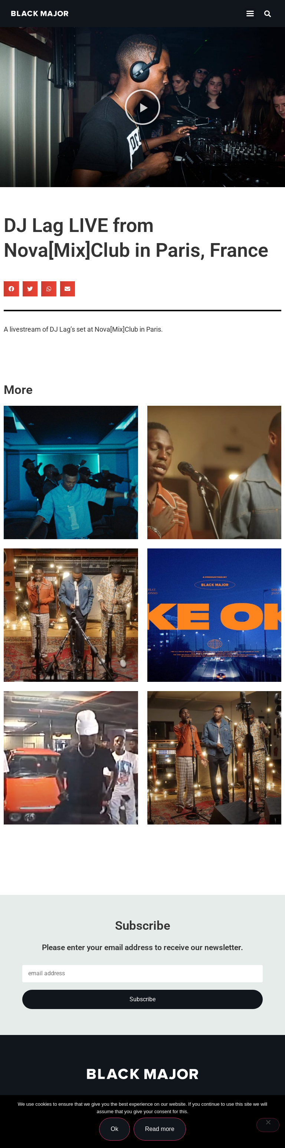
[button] (268, 13)
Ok (114, 1129)
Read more (159, 1129)
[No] (267, 1125)
